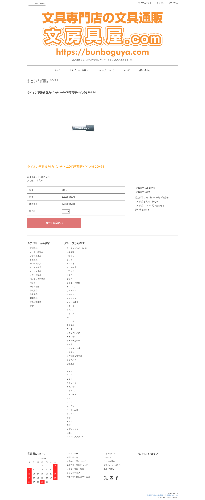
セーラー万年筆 (73, 340)
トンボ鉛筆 (71, 267)
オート (69, 402)
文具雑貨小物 (35, 302)
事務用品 (33, 260)
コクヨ (69, 275)
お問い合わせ (144, 70)
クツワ (69, 375)
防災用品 (33, 290)
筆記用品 (33, 248)
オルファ (70, 352)
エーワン (70, 406)
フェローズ (71, 394)
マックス (70, 314)
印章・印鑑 (34, 287)
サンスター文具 (73, 348)
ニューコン (71, 391)
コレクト (70, 414)
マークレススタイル (75, 437)
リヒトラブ (71, 290)
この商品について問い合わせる (149, 205)
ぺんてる (70, 263)
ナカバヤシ (71, 337)
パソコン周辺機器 (37, 279)
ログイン (160, 3)
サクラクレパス (73, 333)
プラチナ (70, 271)
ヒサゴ (69, 418)
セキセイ (70, 306)
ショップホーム (73, 453)
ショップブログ (73, 473)
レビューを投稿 (143, 192)
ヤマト (69, 379)
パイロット (71, 256)
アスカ (69, 421)
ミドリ (69, 398)
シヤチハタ (71, 360)
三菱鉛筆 (70, 252)
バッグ (33, 283)
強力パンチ (54, 80)
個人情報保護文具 (74, 356)
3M (68, 317)
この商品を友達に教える (146, 201)
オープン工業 (72, 410)
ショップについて (106, 70)
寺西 (68, 425)
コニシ (69, 367)
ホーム (57, 70)
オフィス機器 (41, 80)
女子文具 (70, 325)
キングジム (71, 287)
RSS (105, 469)
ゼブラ (69, 260)
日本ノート (71, 433)
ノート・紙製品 (36, 252)
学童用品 (33, 294)
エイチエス (71, 298)
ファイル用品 (35, 256)
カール (69, 329)
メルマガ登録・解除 (75, 469)
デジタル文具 (35, 263)
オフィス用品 (35, 271)
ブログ (126, 70)
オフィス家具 (35, 275)
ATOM (111, 469)
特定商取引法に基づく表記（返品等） (153, 197)
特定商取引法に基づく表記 (78, 477)
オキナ (69, 371)
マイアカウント (145, 3)
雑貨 (32, 306)
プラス (69, 279)
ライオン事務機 (42, 82)
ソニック (70, 321)
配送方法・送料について (77, 465)
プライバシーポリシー (113, 465)
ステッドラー (72, 383)
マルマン (70, 294)
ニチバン (70, 310)
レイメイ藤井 (72, 302)
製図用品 (33, 298)
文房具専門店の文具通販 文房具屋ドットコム (161, 495)
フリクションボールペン (77, 248)
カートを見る (109, 461)
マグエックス (72, 429)
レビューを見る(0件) (145, 188)
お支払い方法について (76, 461)
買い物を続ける (142, 209)
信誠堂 (69, 344)
